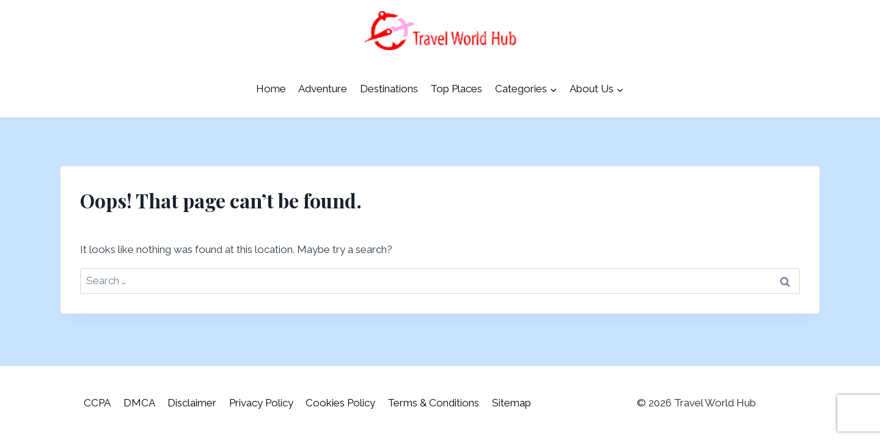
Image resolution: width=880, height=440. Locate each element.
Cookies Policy (340, 403)
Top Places (456, 88)
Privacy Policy (261, 403)
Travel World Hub (715, 403)
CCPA (97, 403)
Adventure (322, 88)
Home (271, 88)
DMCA (139, 403)
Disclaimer (191, 403)
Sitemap (511, 403)
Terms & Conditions (433, 403)
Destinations (389, 88)
